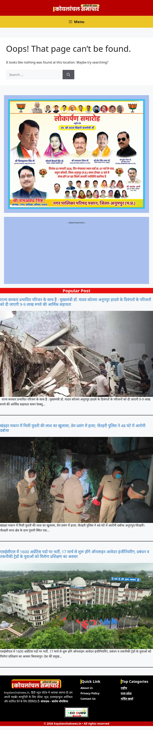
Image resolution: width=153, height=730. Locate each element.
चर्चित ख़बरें (127, 699)
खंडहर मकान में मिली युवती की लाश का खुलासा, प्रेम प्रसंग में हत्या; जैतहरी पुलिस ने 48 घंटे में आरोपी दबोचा (72, 428)
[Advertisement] (76, 252)
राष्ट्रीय (124, 688)
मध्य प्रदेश (126, 693)
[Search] (68, 74)
